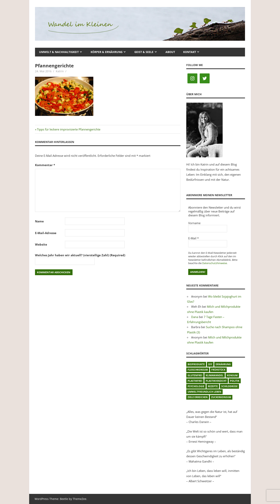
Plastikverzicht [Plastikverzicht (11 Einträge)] (216, 380)
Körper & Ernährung (106, 52)
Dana (194, 317)
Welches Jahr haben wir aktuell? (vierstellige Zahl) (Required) (80, 255)
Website (41, 244)
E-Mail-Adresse (45, 233)
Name (39, 221)
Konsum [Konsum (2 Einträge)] (232, 375)
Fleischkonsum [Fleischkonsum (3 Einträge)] (198, 369)
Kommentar (45, 165)
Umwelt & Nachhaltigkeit (59, 52)
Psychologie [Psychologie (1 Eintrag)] (196, 386)
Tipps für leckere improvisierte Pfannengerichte (68, 129)
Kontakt (189, 52)
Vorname (194, 223)
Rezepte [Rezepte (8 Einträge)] (213, 386)
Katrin (60, 71)
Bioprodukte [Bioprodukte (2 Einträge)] (196, 364)
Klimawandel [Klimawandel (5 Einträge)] (214, 375)
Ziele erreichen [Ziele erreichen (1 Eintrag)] (198, 397)
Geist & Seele (143, 52)
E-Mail (193, 238)
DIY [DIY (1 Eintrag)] (210, 364)
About (170, 52)
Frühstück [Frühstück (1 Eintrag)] (218, 369)
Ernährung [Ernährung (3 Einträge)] (223, 364)
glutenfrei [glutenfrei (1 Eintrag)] (195, 375)
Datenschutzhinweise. (215, 263)
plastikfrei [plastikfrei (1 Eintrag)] (195, 380)
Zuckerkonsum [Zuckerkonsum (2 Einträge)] (221, 397)
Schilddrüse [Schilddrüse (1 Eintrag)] (229, 386)
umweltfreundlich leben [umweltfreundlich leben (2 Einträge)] (204, 391)
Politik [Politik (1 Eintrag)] (234, 380)
